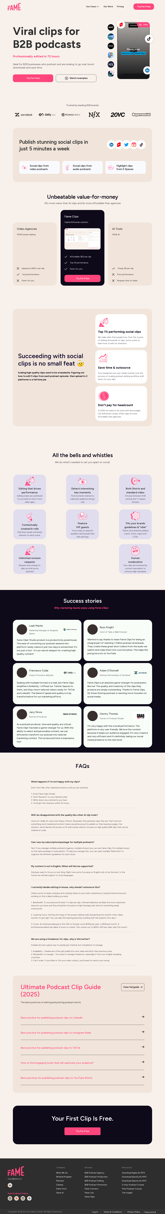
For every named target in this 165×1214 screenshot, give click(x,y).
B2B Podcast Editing (94, 1179)
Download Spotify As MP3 (134, 1176)
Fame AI (60, 1190)
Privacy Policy (133, 1211)
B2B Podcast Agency (94, 1172)
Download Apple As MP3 (133, 1172)
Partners (60, 1179)
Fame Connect (91, 1186)
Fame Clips (90, 1193)
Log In (95, 1211)
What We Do (62, 1172)
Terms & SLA (150, 1211)
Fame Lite (89, 1190)
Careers (59, 1183)
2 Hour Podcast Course (133, 1183)
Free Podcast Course (132, 1186)
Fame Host (61, 1186)
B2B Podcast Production (96, 1176)
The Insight (127, 1190)
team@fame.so (15, 1178)
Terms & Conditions (113, 1211)
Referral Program (64, 1176)
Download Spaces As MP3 (134, 1179)
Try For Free (143, 6)
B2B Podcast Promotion (96, 1183)
